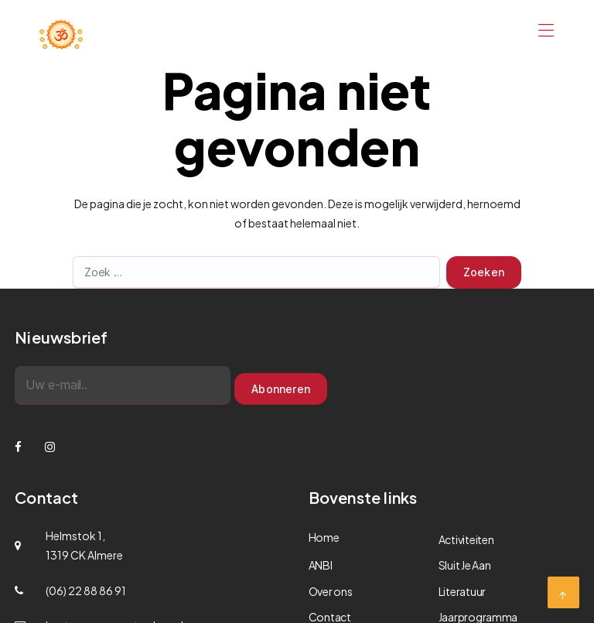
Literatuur (462, 591)
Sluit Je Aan (465, 565)
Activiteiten (466, 539)
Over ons (331, 591)
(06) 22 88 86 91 (86, 590)
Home (324, 537)
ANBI (321, 565)
